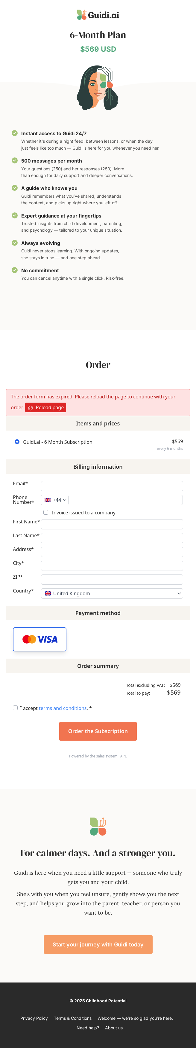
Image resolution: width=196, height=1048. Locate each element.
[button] (39, 639)
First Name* (26, 522)
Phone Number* (23, 500)
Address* (23, 550)
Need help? (88, 1027)
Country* (23, 591)
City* (18, 563)
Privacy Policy (34, 1018)
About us (114, 1027)
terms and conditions (62, 708)
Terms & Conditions (73, 1018)
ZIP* (18, 577)
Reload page (46, 407)
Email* (20, 484)
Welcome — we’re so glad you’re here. (135, 1018)
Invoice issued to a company (83, 512)
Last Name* (26, 536)
